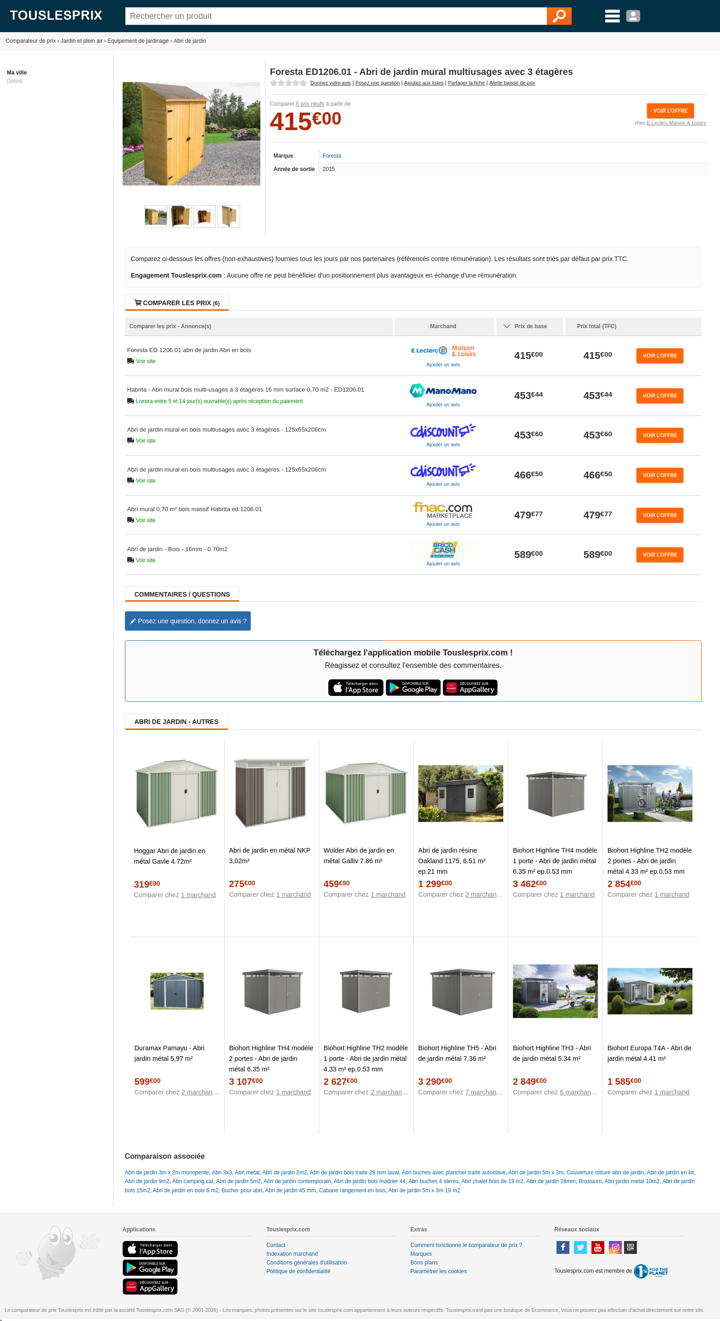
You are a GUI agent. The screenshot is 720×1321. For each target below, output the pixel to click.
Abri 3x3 (222, 1172)
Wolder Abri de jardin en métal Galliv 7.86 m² (359, 856)
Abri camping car (192, 1181)
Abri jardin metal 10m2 (631, 1181)
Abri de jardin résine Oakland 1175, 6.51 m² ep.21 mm (451, 861)
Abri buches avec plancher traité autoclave (454, 1172)
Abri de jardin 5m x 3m (535, 1172)
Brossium (590, 1181)
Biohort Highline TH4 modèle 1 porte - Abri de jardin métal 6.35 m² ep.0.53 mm (555, 861)
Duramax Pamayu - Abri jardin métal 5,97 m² (170, 1053)
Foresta (332, 156)
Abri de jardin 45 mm (290, 1190)
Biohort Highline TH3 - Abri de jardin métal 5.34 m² (552, 1053)
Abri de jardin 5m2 (238, 1181)
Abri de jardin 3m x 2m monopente (167, 1172)
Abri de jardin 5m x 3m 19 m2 (424, 1190)
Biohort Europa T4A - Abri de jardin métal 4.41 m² (650, 1053)
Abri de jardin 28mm (550, 1181)
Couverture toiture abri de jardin (605, 1172)
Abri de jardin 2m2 (284, 1172)
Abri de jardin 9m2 (147, 1181)
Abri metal (247, 1172)
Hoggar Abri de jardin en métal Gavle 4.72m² (169, 856)
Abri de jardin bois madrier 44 (370, 1181)
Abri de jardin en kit (670, 1172)
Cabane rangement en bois (352, 1190)
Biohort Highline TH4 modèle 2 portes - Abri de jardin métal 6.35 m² (271, 1058)
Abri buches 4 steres (433, 1181)
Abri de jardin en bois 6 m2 (186, 1190)
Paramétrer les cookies (439, 1271)
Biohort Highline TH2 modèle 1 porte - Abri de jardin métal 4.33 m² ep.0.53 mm (366, 1058)
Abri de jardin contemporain (297, 1181)
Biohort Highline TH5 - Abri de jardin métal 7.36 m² (457, 1053)
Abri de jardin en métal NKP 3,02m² (269, 856)
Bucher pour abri (242, 1190)
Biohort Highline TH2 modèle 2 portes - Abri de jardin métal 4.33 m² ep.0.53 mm (650, 861)
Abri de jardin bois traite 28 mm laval (354, 1172)
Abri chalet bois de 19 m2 (492, 1181)
